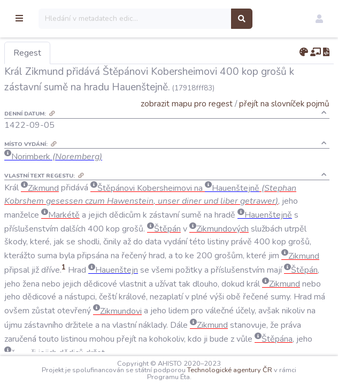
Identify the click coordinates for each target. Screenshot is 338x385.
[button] (319, 18)
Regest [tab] (83, 53)
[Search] (190, 19)
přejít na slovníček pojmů (284, 103)
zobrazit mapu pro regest (187, 103)
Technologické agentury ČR (257, 370)
